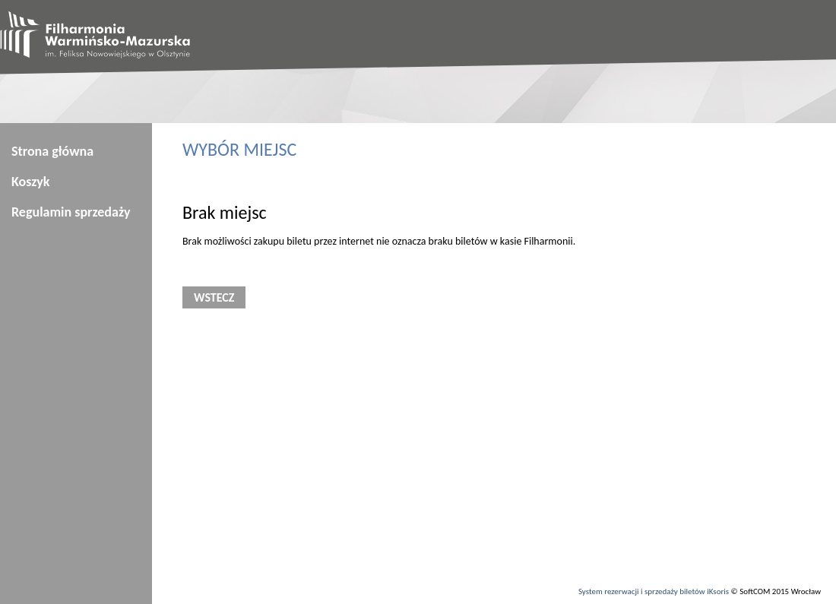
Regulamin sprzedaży (70, 212)
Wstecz (214, 297)
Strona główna (52, 151)
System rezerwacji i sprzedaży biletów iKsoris (653, 591)
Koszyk (30, 181)
